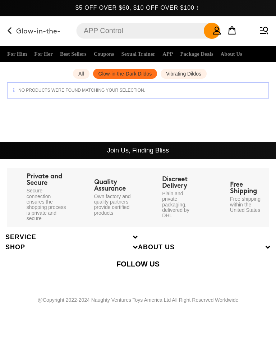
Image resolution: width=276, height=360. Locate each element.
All (81, 74)
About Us (231, 54)
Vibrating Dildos (183, 74)
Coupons (104, 54)
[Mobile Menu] (263, 29)
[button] (217, 29)
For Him (17, 54)
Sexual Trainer (138, 54)
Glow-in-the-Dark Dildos (125, 74)
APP (167, 54)
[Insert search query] (148, 31)
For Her (43, 54)
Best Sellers (73, 54)
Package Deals (196, 54)
